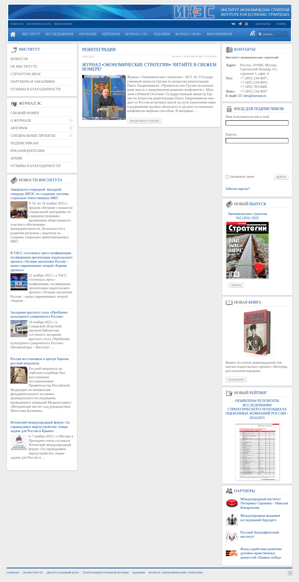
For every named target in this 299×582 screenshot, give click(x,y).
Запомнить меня (242, 176)
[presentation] (257, 158)
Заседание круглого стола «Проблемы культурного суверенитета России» (39, 314)
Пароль (231, 134)
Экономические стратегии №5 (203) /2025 (247, 216)
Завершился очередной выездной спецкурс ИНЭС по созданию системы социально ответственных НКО (39, 193)
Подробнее (236, 379)
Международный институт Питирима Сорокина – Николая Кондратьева (264, 503)
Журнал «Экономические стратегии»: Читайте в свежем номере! (149, 67)
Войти (281, 23)
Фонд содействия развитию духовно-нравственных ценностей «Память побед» (261, 553)
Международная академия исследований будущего (260, 518)
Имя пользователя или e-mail (247, 117)
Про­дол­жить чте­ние (144, 120)
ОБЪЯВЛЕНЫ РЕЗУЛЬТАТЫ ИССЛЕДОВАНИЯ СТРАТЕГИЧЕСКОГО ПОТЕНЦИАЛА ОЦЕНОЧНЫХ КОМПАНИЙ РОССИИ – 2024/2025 (257, 409)
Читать (236, 285)
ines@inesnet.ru (254, 96)
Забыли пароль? (238, 189)
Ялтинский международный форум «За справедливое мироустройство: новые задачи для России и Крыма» (40, 426)
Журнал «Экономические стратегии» (194, 56)
